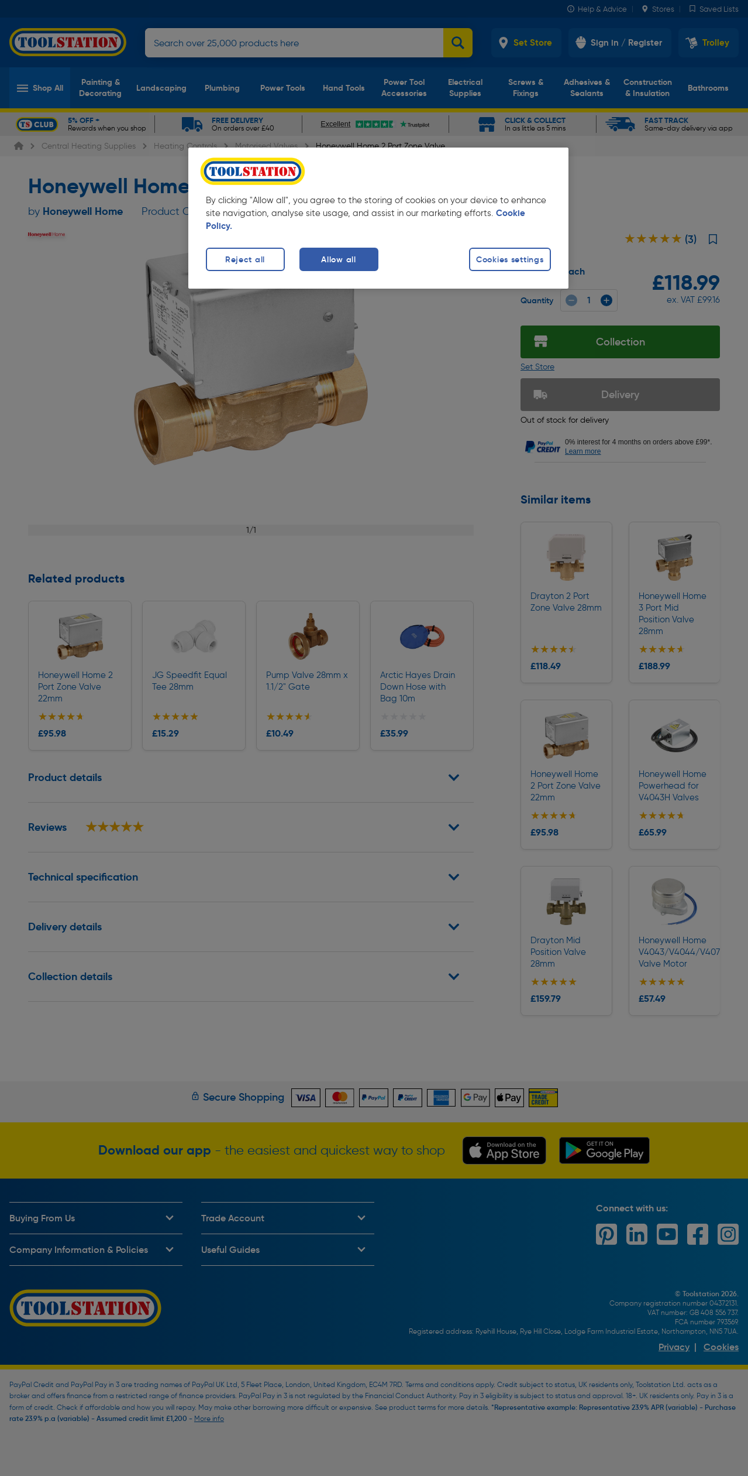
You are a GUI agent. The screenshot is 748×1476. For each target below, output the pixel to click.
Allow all (338, 259)
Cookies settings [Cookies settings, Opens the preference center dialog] (510, 259)
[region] (378, 218)
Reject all (245, 259)
